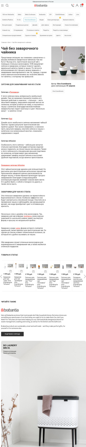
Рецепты (46, 30)
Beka (19, 14)
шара (18, 228)
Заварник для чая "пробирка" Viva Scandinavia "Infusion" (18, 281)
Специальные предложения (11, 35)
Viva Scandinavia (30, 20)
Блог (9, 42)
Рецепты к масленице (60, 30)
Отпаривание (18, 30)
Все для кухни (7, 25)
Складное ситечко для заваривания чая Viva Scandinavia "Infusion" (78, 282)
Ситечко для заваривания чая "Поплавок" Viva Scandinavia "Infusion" (42, 283)
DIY (50, 14)
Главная (4, 42)
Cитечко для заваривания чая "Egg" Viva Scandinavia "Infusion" (54, 282)
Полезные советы (33, 30)
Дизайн (34, 25)
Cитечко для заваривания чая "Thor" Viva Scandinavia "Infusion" (30, 282)
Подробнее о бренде (12, 334)
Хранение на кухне (46, 35)
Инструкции (57, 25)
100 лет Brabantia (8, 14)
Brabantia (42, 14)
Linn (77, 14)
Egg (10, 119)
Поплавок (14, 92)
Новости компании (71, 25)
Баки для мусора (53, 20)
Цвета (58, 35)
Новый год (6, 30)
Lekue (70, 14)
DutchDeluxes (60, 14)
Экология (67, 35)
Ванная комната (68, 20)
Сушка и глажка (30, 35)
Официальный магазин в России (43, 1)
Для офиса (45, 25)
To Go (19, 20)
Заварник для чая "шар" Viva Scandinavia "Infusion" (7, 280)
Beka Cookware (30, 14)
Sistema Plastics (7, 20)
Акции (41, 20)
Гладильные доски (22, 25)
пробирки (28, 216)
